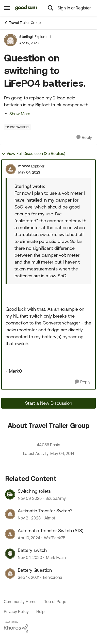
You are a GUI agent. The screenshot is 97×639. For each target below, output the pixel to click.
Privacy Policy (16, 611)
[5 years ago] (30, 558)
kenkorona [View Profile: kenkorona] (52, 577)
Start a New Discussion (48, 403)
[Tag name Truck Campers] (17, 127)
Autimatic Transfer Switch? (45, 510)
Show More (17, 113)
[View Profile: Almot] (10, 514)
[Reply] (84, 137)
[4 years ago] (28, 577)
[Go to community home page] (26, 8)
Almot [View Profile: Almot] (49, 518)
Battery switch (32, 550)
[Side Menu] (6, 8)
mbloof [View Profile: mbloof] (24, 166)
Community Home (20, 601)
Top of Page (55, 601)
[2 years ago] (29, 518)
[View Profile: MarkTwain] (10, 554)
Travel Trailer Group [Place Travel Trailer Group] (22, 23)
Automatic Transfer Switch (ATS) (50, 530)
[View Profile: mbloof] (11, 169)
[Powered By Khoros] (48, 627)
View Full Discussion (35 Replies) (33, 153)
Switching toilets (34, 491)
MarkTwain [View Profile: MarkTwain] (56, 557)
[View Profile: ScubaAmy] (10, 494)
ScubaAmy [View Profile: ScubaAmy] (55, 498)
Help (40, 611)
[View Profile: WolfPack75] (10, 534)
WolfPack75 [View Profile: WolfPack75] (54, 538)
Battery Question (35, 570)
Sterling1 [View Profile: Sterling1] (26, 37)
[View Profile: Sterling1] (10, 40)
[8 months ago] (30, 498)
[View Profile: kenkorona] (10, 573)
